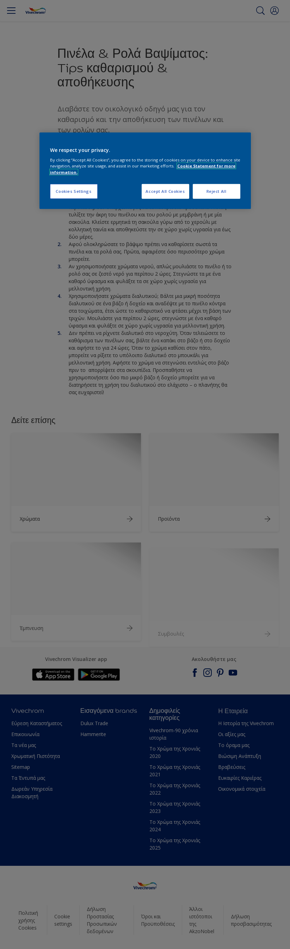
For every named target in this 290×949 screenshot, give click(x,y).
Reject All (216, 191)
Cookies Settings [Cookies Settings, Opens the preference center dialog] (73, 191)
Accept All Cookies (165, 191)
